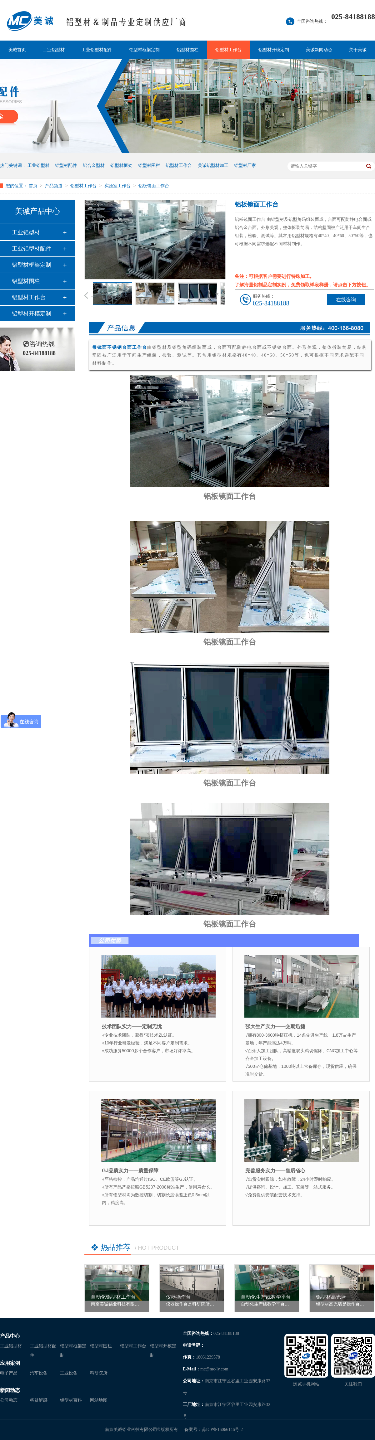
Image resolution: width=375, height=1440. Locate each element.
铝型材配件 (66, 165)
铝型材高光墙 (331, 1297)
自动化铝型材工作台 (113, 1297)
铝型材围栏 (187, 49)
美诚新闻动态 (319, 49)
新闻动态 (10, 1390)
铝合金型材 (94, 165)
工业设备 (69, 1373)
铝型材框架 (121, 165)
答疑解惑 (39, 1400)
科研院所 (99, 1373)
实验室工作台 (118, 185)
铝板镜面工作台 (153, 185)
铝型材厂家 (245, 165)
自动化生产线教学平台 (266, 1297)
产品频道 (54, 185)
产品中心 (10, 1336)
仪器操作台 (178, 1297)
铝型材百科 (71, 1400)
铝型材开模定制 (273, 49)
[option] (112, 294)
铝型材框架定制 (144, 49)
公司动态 (9, 1400)
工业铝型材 (54, 49)
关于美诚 (358, 49)
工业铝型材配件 (97, 49)
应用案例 (10, 1363)
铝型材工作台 (228, 49)
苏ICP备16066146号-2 (222, 1429)
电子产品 (9, 1373)
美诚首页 (17, 49)
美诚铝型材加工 (213, 165)
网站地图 (99, 1400)
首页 (34, 185)
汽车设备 (39, 1373)
